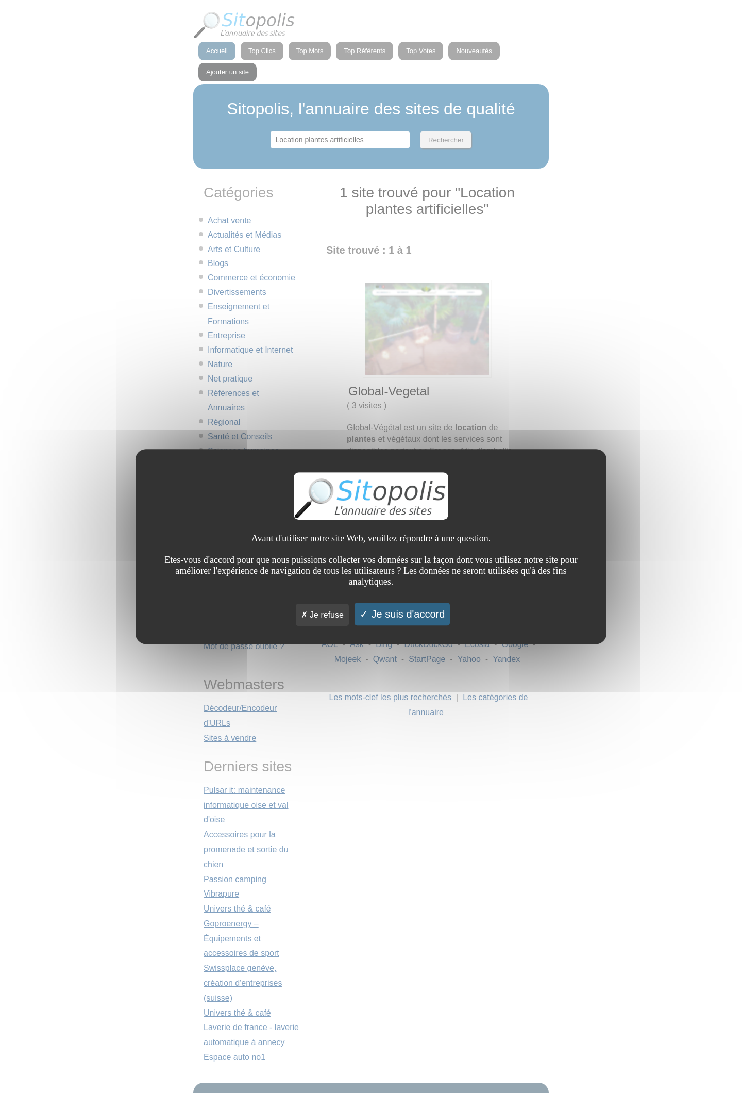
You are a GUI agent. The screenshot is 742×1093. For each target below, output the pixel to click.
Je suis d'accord (402, 614)
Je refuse (322, 614)
